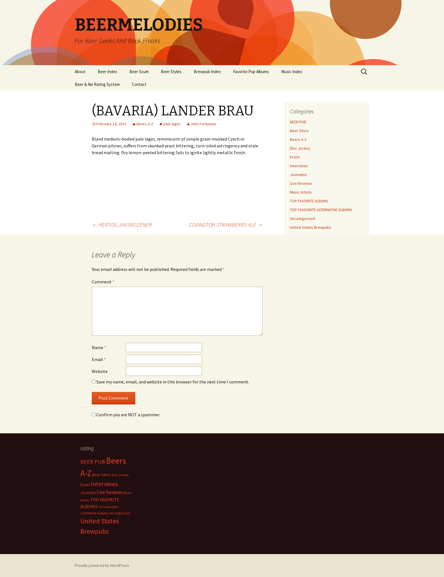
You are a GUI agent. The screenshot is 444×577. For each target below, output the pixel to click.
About (80, 71)
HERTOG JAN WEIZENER (122, 224)
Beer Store (299, 130)
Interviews (299, 165)
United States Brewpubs (310, 227)
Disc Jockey (300, 148)
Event (295, 157)
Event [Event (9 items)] (85, 484)
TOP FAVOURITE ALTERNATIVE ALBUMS (321, 209)
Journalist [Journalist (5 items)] (88, 492)
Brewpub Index (207, 71)
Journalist (298, 174)
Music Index (291, 71)
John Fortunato (203, 123)
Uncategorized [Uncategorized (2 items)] (119, 513)
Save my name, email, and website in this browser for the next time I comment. (172, 382)
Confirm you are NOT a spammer (126, 414)
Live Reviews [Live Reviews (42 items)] (110, 492)
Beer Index (107, 71)
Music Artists (301, 192)
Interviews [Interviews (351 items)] (104, 484)
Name (99, 347)
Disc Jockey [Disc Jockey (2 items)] (120, 475)
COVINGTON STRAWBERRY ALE (226, 224)
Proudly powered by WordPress (102, 565)
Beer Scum (139, 71)
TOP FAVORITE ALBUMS (309, 200)
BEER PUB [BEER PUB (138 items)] (92, 461)
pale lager (171, 123)
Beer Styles (171, 71)
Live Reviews (301, 183)
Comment (103, 282)
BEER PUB (298, 121)
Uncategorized (302, 218)
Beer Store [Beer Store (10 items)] (101, 474)
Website (100, 371)
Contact (139, 84)
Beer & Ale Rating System (97, 84)
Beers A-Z (144, 123)
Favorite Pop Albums (251, 71)
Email (99, 359)
